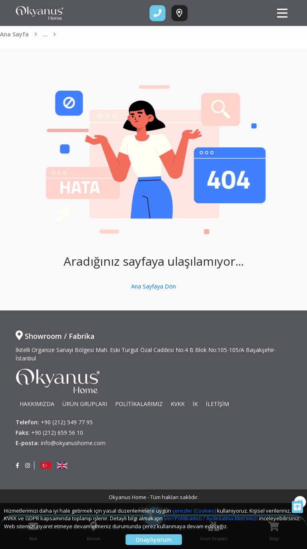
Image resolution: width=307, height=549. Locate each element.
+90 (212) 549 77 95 (67, 422)
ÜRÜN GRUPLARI (84, 404)
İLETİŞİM (217, 404)
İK (195, 404)
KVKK (178, 404)
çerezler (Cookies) (194, 510)
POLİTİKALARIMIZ (139, 404)
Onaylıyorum (154, 539)
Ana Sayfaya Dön (153, 286)
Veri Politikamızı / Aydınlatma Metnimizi (211, 518)
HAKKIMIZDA (37, 404)
